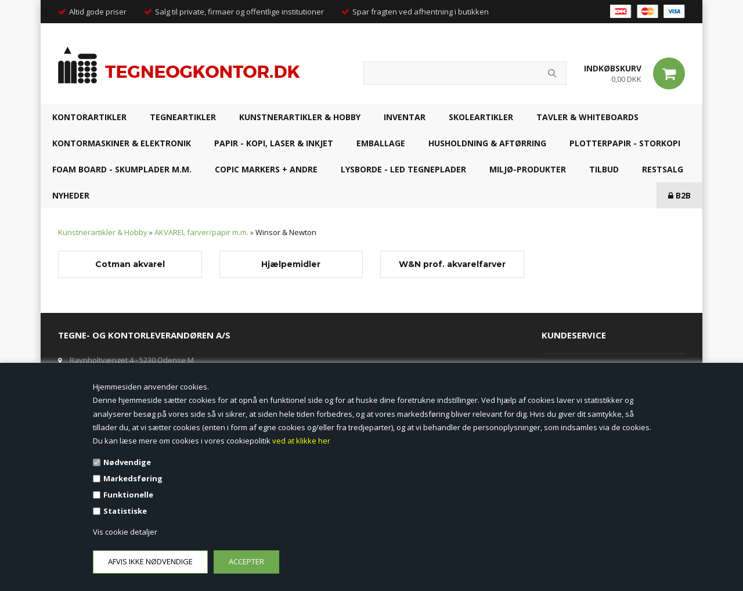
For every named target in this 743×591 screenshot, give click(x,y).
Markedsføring (133, 478)
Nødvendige (127, 462)
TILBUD (604, 169)
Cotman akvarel (130, 264)
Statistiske (125, 511)
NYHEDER (70, 195)
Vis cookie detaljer (125, 532)
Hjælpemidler (290, 264)
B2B (679, 195)
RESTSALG (662, 169)
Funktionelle (128, 494)
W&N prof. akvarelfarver (452, 264)
